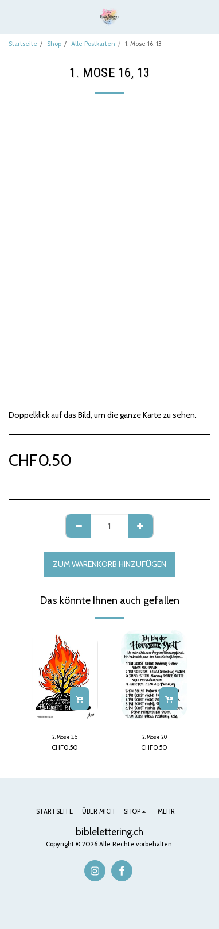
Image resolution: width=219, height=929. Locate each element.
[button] (12, 17)
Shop (54, 44)
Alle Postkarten (93, 44)
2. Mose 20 (154, 737)
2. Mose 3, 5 (64, 737)
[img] (154, 674)
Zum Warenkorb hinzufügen (109, 564)
